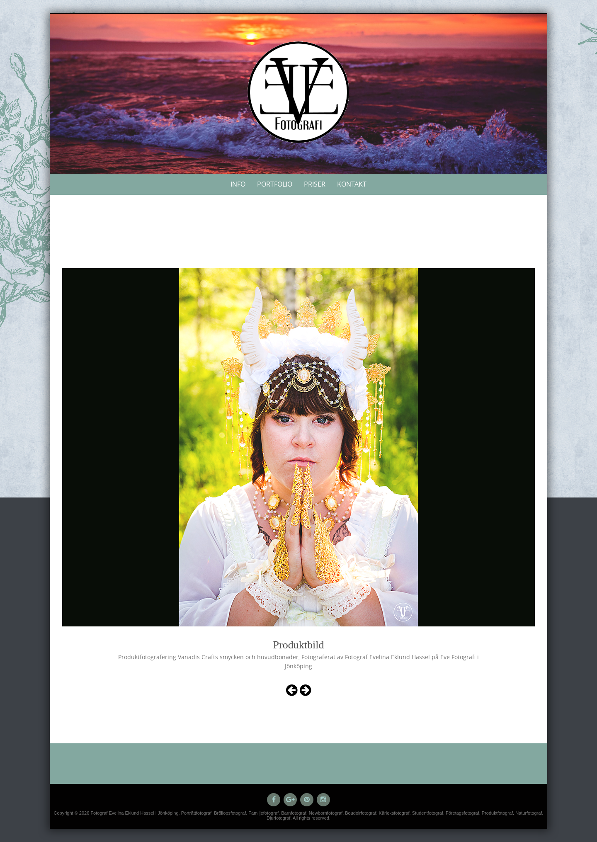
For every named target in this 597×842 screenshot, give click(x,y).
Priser (314, 184)
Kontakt (351, 184)
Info (238, 184)
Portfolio (274, 184)
